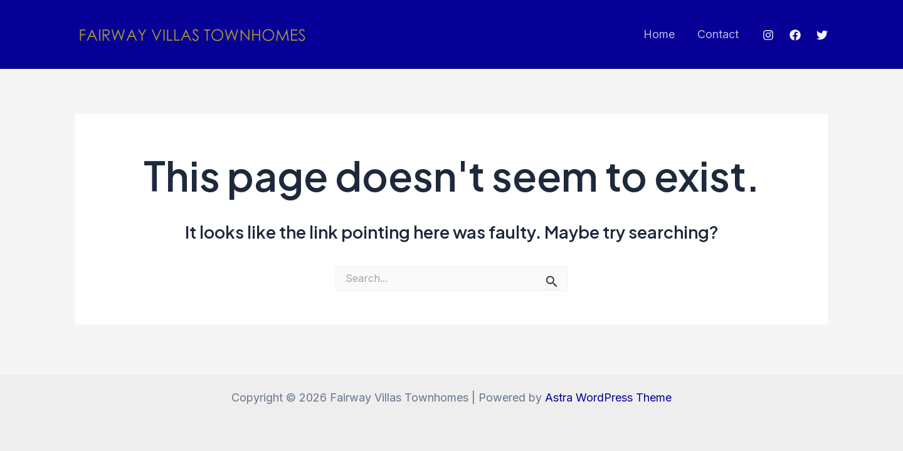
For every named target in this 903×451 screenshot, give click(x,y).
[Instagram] (768, 35)
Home (659, 34)
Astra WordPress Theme (608, 397)
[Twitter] (822, 35)
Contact (718, 34)
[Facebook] (795, 35)
